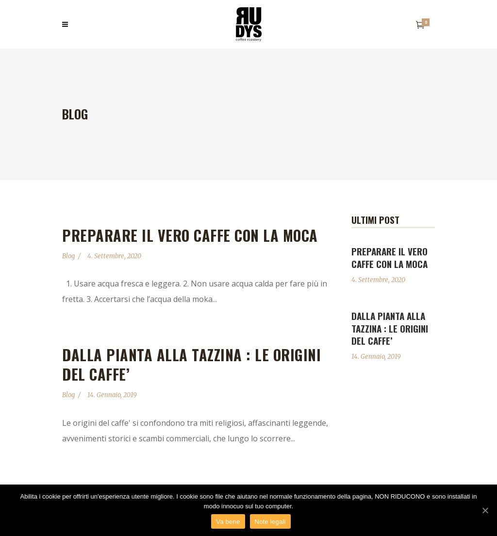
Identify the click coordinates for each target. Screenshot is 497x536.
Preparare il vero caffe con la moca (190, 235)
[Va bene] (485, 510)
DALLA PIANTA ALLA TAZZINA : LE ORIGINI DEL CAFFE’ (191, 364)
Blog (68, 256)
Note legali (270, 521)
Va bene (228, 521)
